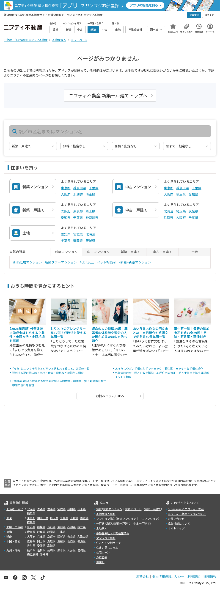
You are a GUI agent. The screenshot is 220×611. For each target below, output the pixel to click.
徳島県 (81, 541)
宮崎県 (81, 550)
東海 (9, 532)
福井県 (81, 527)
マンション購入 (106, 519)
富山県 (61, 527)
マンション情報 (106, 538)
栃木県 (84, 518)
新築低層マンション (27, 262)
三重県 (61, 532)
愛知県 (193, 194)
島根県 (61, 541)
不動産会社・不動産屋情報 (112, 533)
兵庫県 (168, 217)
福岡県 (31, 550)
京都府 (51, 536)
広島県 (31, 541)
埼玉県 (90, 194)
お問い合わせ (176, 519)
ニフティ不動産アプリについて (187, 514)
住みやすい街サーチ (108, 543)
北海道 (78, 194)
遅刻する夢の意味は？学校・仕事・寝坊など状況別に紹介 (48, 373)
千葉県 (94, 188)
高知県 (51, 545)
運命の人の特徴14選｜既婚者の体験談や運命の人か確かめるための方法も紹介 (109, 334)
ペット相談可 (106, 262)
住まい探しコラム (107, 547)
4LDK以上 (87, 262)
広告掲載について (179, 523)
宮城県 (78, 234)
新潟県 (31, 527)
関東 (9, 518)
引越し (100, 562)
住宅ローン (103, 552)
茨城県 (193, 211)
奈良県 (71, 536)
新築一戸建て (122, 523)
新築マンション (126, 519)
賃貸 (99, 509)
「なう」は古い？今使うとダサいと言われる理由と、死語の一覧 (50, 368)
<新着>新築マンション (135, 262)
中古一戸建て (141, 523)
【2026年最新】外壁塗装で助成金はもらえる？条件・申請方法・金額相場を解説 (27, 334)
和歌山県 (82, 536)
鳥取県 (51, 541)
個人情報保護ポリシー (168, 576)
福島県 (31, 513)
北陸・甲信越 (14, 527)
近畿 (9, 536)
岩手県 (51, 509)
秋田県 (71, 509)
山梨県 (41, 527)
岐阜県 (41, 532)
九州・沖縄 (13, 550)
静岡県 (78, 240)
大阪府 (66, 194)
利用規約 (193, 576)
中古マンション (148, 519)
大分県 (71, 550)
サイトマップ (176, 528)
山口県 (71, 541)
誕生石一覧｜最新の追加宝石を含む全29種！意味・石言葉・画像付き (191, 332)
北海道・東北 (14, 509)
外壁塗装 (101, 557)
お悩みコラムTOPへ (110, 396)
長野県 (51, 527)
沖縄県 (44, 554)
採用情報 (210, 576)
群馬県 (31, 522)
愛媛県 (41, 545)
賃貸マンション (112, 509)
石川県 (71, 527)
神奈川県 (79, 188)
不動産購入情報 (106, 514)
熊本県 (61, 550)
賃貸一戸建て (152, 509)
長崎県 (51, 550)
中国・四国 (13, 541)
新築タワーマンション (61, 262)
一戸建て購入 (104, 523)
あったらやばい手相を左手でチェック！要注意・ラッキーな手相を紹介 (159, 368)
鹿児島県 (32, 554)
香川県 (31, 545)
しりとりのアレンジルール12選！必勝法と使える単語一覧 (68, 332)
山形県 (81, 509)
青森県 (41, 509)
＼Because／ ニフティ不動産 (186, 509)
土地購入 (101, 528)
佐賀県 (41, 550)
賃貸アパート (133, 509)
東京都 (66, 188)
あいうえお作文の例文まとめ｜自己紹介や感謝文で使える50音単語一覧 (150, 332)
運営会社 (142, 576)
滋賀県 (61, 536)
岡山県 (41, 541)
